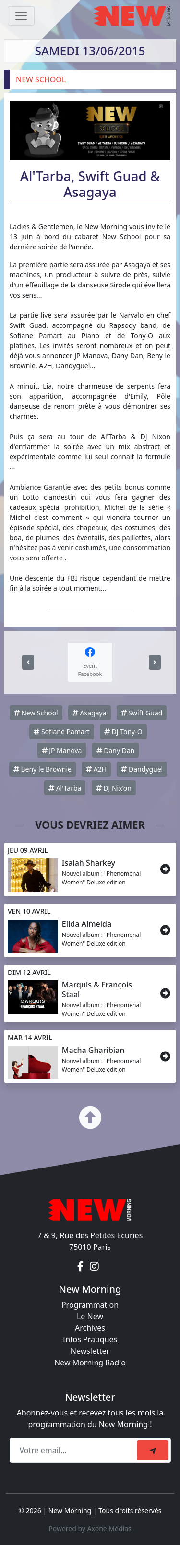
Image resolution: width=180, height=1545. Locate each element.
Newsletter (90, 1351)
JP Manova (62, 750)
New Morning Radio (90, 1362)
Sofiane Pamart (61, 731)
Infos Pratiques (90, 1339)
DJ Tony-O (123, 731)
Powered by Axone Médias (89, 1528)
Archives (90, 1328)
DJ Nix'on (114, 787)
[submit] (152, 1450)
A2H (96, 769)
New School (36, 712)
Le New (90, 1316)
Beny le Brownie (42, 769)
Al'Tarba (64, 787)
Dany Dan (115, 750)
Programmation (90, 1304)
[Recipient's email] (74, 1450)
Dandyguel (142, 769)
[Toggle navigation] (21, 16)
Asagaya (89, 712)
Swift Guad (142, 712)
